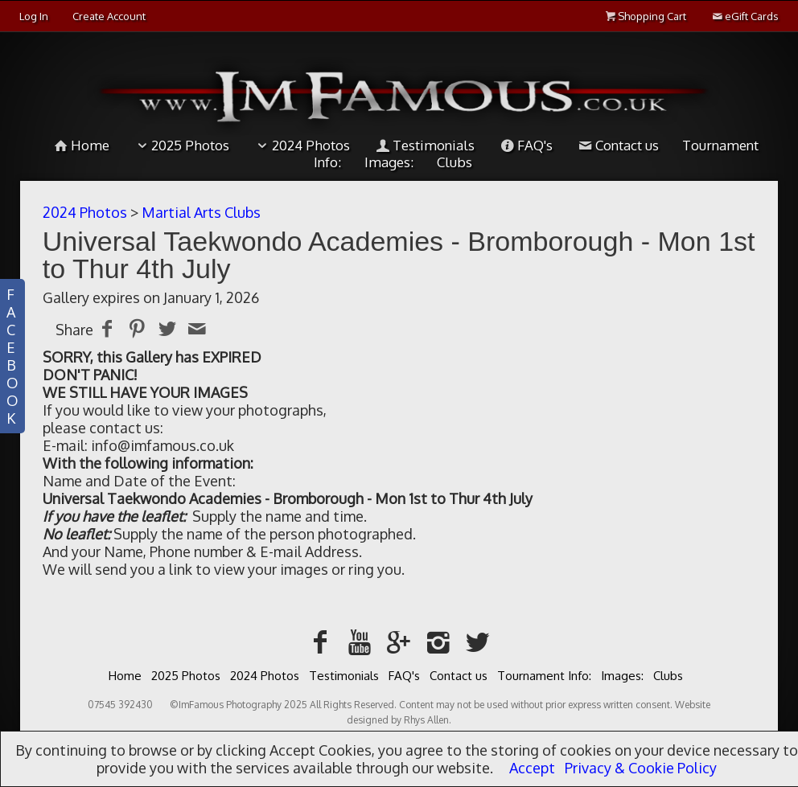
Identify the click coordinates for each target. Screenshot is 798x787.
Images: (622, 675)
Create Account (109, 16)
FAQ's (525, 145)
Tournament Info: (544, 675)
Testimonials (424, 145)
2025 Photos (181, 145)
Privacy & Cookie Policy (641, 768)
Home (80, 145)
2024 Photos (301, 145)
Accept (532, 768)
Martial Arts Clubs (201, 212)
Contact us (617, 145)
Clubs (668, 675)
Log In (33, 16)
